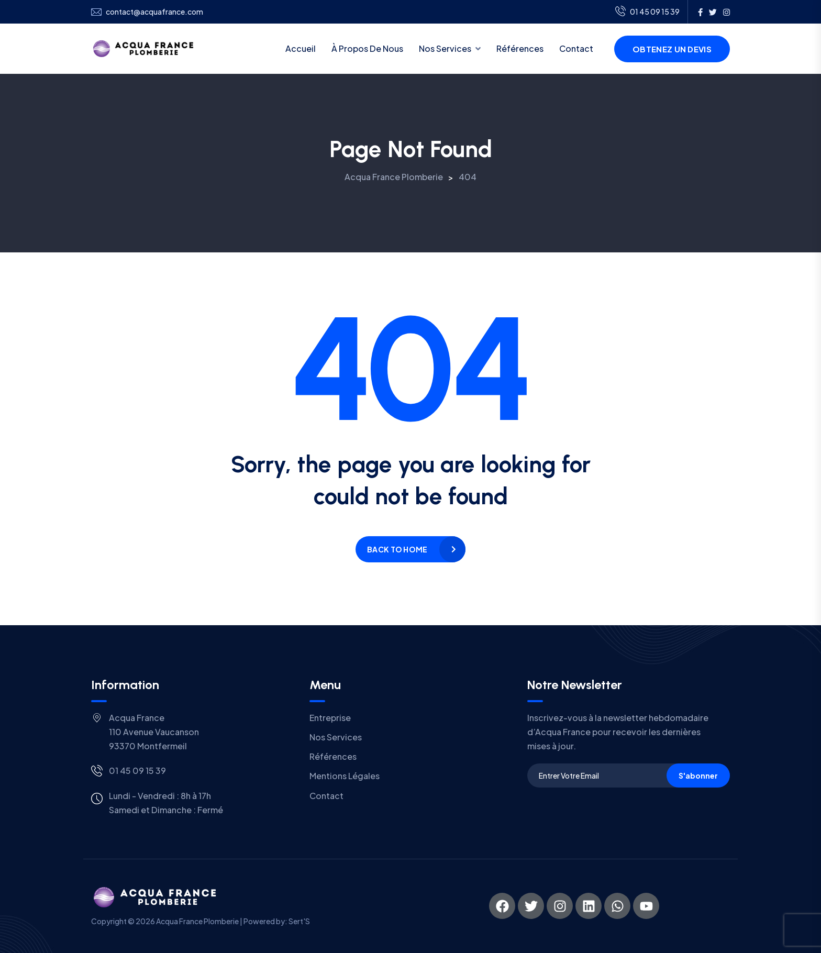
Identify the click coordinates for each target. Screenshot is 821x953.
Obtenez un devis (672, 49)
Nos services (445, 48)
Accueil (300, 48)
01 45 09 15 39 (647, 12)
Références (519, 48)
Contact (576, 48)
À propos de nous (367, 48)
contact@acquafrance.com (154, 11)
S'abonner (698, 775)
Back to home (397, 549)
